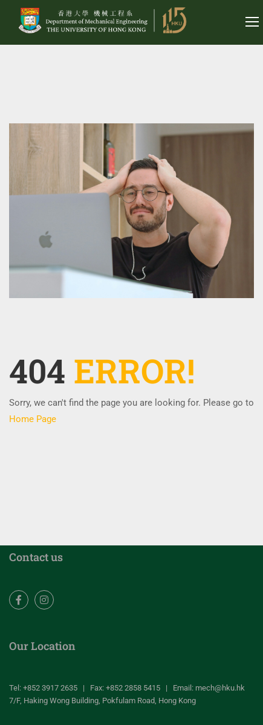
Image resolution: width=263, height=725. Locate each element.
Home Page (32, 419)
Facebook (19, 600)
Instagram (44, 600)
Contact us (36, 557)
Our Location (42, 646)
